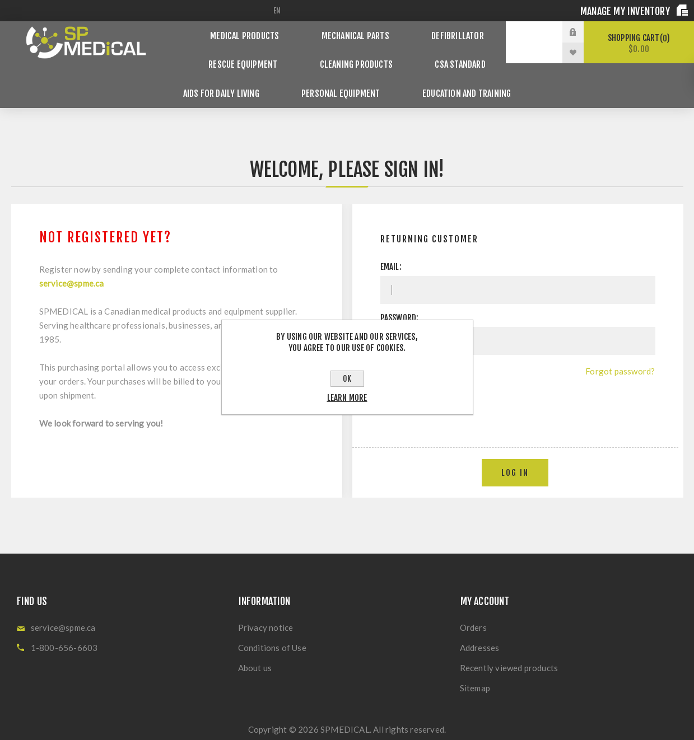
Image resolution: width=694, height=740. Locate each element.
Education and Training (457, 73)
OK (347, 378)
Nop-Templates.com (425, 721)
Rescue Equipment (251, 52)
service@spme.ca (71, 259)
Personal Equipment (340, 73)
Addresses (480, 623)
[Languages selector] (279, 10)
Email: (391, 242)
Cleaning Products (355, 52)
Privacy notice (266, 603)
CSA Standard (450, 52)
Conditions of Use (272, 623)
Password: (399, 293)
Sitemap (475, 663)
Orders (473, 603)
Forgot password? (620, 346)
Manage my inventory (626, 11)
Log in (515, 448)
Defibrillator (449, 32)
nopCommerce (305, 721)
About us (255, 643)
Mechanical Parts (356, 32)
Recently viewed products (509, 643)
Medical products (254, 32)
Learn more (347, 397)
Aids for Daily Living (230, 73)
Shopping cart (638, 43)
